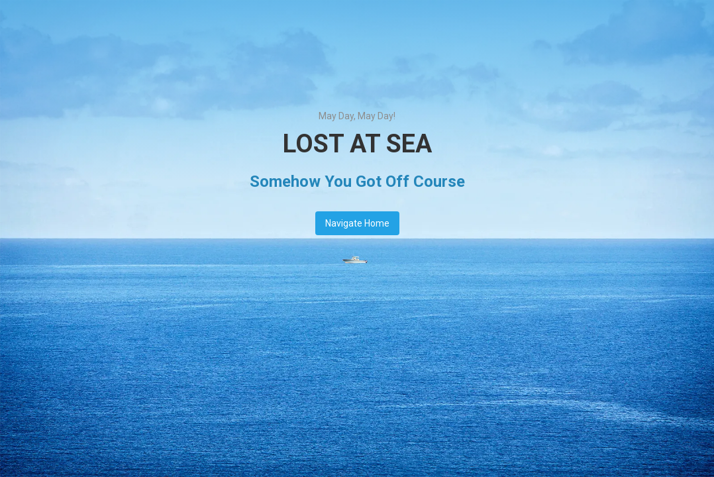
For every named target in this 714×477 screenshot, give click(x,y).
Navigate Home (357, 223)
